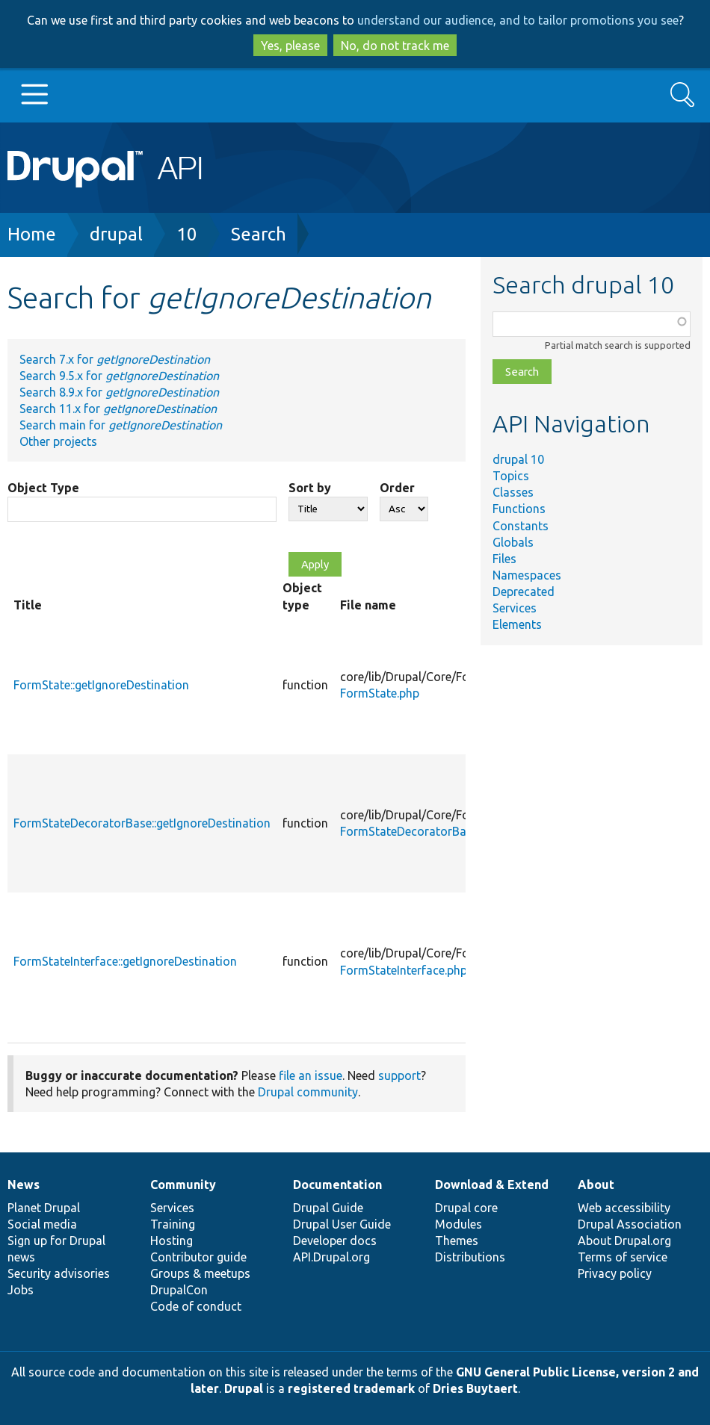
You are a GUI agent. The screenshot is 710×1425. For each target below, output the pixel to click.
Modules (458, 1224)
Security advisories (58, 1273)
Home (31, 234)
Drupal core (466, 1207)
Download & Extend (492, 1184)
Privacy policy (615, 1273)
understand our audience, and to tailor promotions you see (518, 20)
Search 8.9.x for (119, 392)
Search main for (120, 425)
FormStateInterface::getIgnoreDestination (125, 961)
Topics (511, 475)
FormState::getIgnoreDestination (101, 685)
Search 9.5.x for (119, 375)
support (399, 1075)
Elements (517, 624)
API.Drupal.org (331, 1257)
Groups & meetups (200, 1273)
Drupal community (308, 1092)
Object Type (43, 487)
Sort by (309, 487)
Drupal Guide (328, 1207)
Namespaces (527, 575)
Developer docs (335, 1240)
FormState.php (379, 693)
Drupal (243, 1388)
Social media (42, 1224)
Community (183, 1184)
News (23, 1184)
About (596, 1184)
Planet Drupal (43, 1207)
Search (258, 234)
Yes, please (290, 45)
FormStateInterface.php (403, 970)
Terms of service (622, 1257)
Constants (521, 526)
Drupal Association (630, 1224)
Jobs (20, 1290)
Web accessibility (624, 1207)
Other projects (58, 441)
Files (504, 558)
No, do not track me (395, 45)
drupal (116, 234)
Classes (513, 492)
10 (186, 234)
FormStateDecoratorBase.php (420, 831)
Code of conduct (195, 1306)
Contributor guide (198, 1257)
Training (172, 1224)
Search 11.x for (118, 408)
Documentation (337, 1184)
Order (397, 487)
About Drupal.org (624, 1240)
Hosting (171, 1240)
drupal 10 (518, 459)
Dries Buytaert (475, 1388)
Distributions (470, 1257)
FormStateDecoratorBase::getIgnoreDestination (142, 823)
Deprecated (524, 591)
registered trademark (351, 1388)
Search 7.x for (114, 359)
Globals (513, 542)
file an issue (310, 1075)
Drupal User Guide (342, 1224)
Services (515, 608)
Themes (456, 1240)
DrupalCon (179, 1290)
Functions (519, 508)
